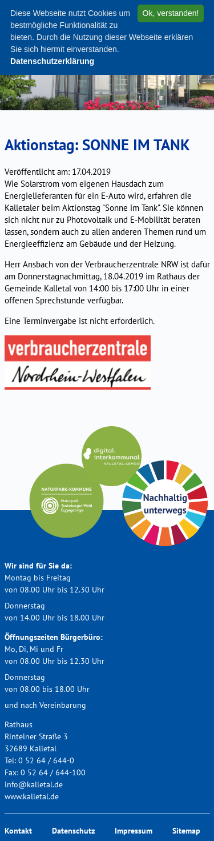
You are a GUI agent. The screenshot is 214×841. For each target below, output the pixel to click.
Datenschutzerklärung (52, 61)
